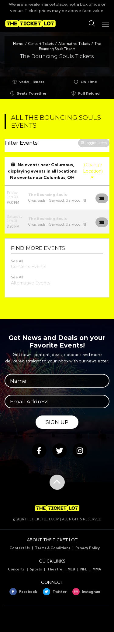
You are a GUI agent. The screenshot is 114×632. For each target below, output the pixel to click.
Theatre (54, 569)
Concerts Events (28, 266)
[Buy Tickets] (101, 198)
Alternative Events (30, 283)
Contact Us (19, 548)
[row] (57, 198)
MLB (71, 569)
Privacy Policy (87, 548)
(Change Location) (93, 171)
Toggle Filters (94, 143)
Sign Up (57, 422)
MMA (96, 569)
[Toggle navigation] (105, 23)
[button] (92, 23)
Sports (36, 569)
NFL (83, 569)
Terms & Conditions (52, 548)
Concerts (16, 569)
